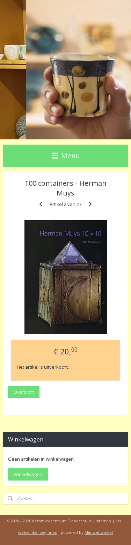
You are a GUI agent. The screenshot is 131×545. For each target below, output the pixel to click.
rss (118, 520)
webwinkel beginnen (37, 532)
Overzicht (24, 392)
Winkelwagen (28, 474)
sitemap (103, 520)
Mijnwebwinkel (99, 532)
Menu (66, 155)
